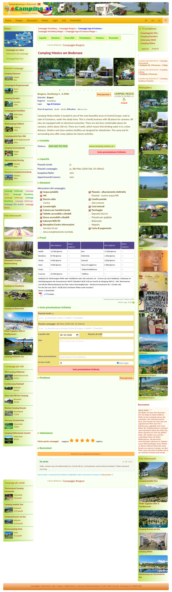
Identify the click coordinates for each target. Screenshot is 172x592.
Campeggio (35, 586)
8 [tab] (88, 90)
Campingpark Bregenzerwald (16, 85)
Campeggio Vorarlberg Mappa (50, 31)
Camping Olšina (148, 43)
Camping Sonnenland (13, 238)
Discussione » (106, 475)
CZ (159, 20)
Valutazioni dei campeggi (17, 53)
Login (55, 20)
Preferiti (155, 49)
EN (153, 20)
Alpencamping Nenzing (14, 160)
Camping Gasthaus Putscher (152, 65)
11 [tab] (100, 90)
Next (133, 73)
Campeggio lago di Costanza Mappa (80, 31)
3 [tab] (68, 90)
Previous (39, 73)
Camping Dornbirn (12, 98)
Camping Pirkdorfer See (14, 356)
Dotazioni (55, 38)
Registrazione (70, 586)
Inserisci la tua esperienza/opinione (86, 454)
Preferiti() (75, 20)
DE (146, 20)
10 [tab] (96, 90)
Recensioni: (144, 404)
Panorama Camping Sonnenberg (18, 172)
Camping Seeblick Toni (14, 504)
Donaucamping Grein (13, 529)
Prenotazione (85, 38)
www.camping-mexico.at (101, 146)
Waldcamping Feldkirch (14, 124)
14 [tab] (112, 90)
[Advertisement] (18, 463)
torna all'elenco (54, 45)
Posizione (100, 38)
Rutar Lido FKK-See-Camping (16, 395)
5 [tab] (76, 90)
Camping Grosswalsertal (15, 148)
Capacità (42, 38)
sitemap (80, 586)
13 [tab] (108, 90)
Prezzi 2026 (69, 38)
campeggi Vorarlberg (23, 194)
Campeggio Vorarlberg (47, 28)
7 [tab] (84, 90)
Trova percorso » (104, 94)
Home (8, 20)
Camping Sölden (145, 551)
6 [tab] (80, 90)
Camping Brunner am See (15, 517)
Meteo (45, 20)
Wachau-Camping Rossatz (15, 408)
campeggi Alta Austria (14, 204)
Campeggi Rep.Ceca (14, 58)
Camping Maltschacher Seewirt (18, 433)
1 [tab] (59, 90)
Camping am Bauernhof (14, 308)
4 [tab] (72, 90)
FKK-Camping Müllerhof (14, 372)
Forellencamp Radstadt (14, 384)
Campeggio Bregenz (67, 28)
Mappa (19, 20)
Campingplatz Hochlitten (15, 111)
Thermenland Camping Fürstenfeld (14, 490)
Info (64, 20)
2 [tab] (63, 90)
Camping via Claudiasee (14, 286)
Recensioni (32, 20)
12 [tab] (104, 90)
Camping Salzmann (12, 73)
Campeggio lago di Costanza (89, 28)
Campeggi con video (15, 50)
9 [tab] (92, 90)
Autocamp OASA (148, 39)
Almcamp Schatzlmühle (14, 420)
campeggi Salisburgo (13, 191)
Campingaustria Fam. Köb (15, 136)
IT (166, 20)
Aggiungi (145, 49)
